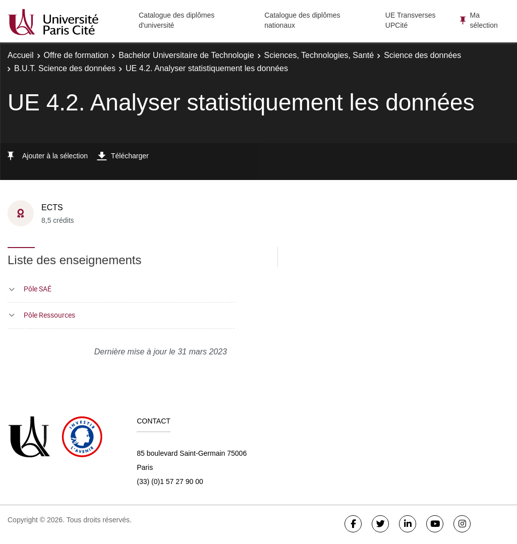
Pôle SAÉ (37, 288)
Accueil (21, 55)
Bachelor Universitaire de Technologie (186, 55)
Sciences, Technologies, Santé (319, 55)
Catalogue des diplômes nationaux (302, 20)
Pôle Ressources (49, 315)
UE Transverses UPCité (410, 20)
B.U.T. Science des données (65, 68)
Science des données (422, 55)
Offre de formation (76, 55)
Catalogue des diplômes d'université (176, 20)
